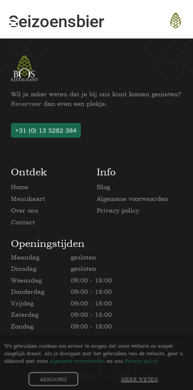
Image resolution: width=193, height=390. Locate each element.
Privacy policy (118, 210)
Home (19, 187)
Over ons (25, 210)
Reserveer (26, 104)
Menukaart (28, 199)
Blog (103, 187)
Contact (23, 222)
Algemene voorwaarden (132, 199)
